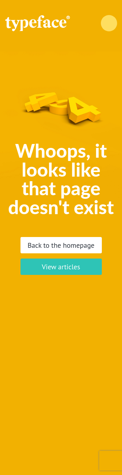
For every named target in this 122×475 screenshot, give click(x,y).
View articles (61, 266)
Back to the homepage (61, 245)
